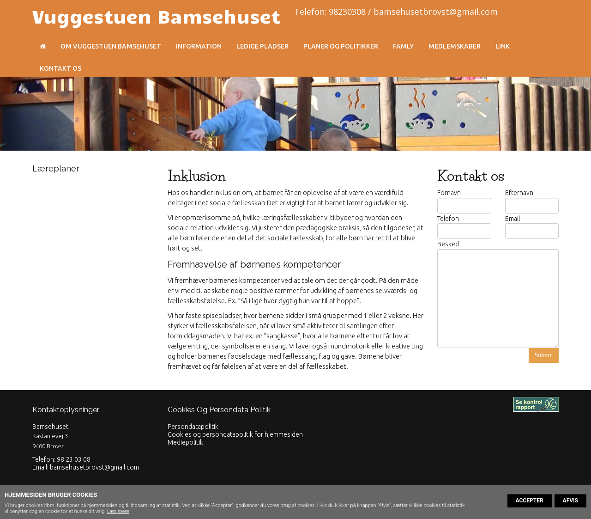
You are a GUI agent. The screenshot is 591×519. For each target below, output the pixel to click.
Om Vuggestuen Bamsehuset (110, 46)
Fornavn (449, 192)
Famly (403, 46)
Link (502, 46)
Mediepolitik (185, 442)
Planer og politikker (340, 46)
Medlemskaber (454, 46)
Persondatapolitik (193, 426)
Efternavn (519, 192)
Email (512, 218)
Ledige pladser (262, 46)
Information (199, 46)
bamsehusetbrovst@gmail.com (94, 467)
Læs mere (118, 511)
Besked (448, 244)
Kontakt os (60, 68)
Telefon (448, 218)
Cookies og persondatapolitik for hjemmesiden (235, 434)
